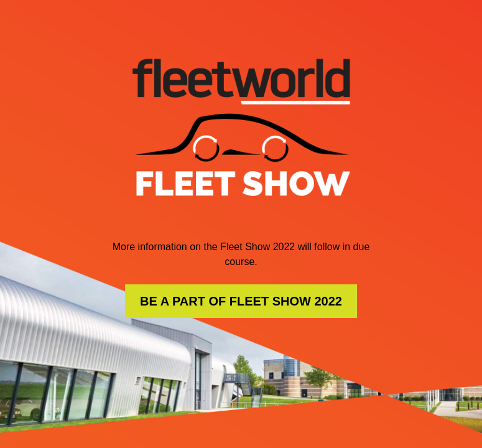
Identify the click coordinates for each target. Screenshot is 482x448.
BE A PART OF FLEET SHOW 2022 (241, 301)
